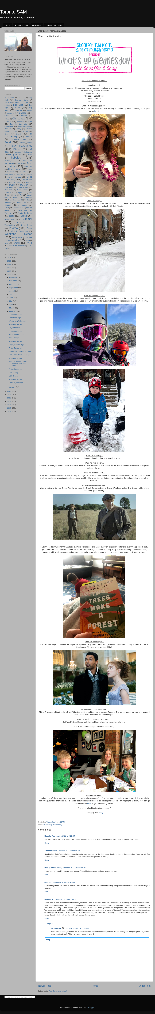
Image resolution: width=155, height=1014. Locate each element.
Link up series (14, 169)
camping (10, 113)
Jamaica (21, 163)
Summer (27, 219)
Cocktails (20, 122)
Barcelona (8, 102)
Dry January (13, 373)
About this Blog (21, 25)
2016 (9, 405)
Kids (12, 166)
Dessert (8, 129)
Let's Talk (28, 167)
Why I (27, 240)
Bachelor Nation (21, 100)
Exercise (19, 134)
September (13, 288)
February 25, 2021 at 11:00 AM (77, 928)
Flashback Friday (18, 139)
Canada (22, 113)
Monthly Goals (14, 182)
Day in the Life (18, 124)
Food (8, 142)
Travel (29, 228)
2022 (9, 271)
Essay (7, 134)
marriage (17, 177)
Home (7, 25)
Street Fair (9, 219)
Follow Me (36, 25)
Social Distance (25, 213)
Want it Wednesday (19, 231)
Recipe (8, 205)
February (13, 311)
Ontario (8, 192)
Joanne (47, 882)
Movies (29, 182)
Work (30, 243)
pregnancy (28, 197)
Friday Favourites (20, 145)
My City (24, 185)
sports (12, 216)
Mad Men (20, 174)
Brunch (29, 110)
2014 (9, 411)
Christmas (18, 118)
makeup (29, 174)
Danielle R (48, 899)
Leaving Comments (53, 25)
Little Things (23, 172)
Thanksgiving (10, 225)
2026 (9, 258)
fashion (29, 136)
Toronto (13, 228)
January (12, 387)
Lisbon (30, 169)
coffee (30, 122)
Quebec (27, 200)
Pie (21, 195)
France (29, 143)
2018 (9, 398)
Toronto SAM (13, 12)
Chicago (7, 119)
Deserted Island (24, 126)
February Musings (16, 383)
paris (30, 193)
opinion (21, 193)
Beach (17, 102)
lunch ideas (9, 174)
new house (9, 187)
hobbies (16, 157)
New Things (23, 187)
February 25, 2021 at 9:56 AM (65, 899)
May (11, 301)
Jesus (29, 163)
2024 (9, 264)
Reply (46, 843)
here (96, 111)
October (12, 284)
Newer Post (44, 985)
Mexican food (27, 180)
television (20, 222)
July (11, 294)
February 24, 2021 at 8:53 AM (74, 868)
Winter (17, 243)
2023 (9, 268)
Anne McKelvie (50, 851)
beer (26, 102)
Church (8, 121)
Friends (16, 149)
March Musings (15, 318)
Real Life (21, 202)
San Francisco (18, 208)
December (13, 277)
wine (6, 243)
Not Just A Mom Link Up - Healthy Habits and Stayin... (19, 364)
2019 (9, 395)
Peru (8, 195)
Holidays (9, 160)
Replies (50, 924)
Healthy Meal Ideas (16, 334)
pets (15, 195)
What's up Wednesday (17, 321)
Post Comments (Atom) (58, 991)
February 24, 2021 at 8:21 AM (69, 851)
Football (22, 143)
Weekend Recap (18, 234)
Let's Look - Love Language (19, 355)
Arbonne (20, 97)
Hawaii (30, 155)
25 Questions (9, 97)
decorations (9, 126)
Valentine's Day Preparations (20, 351)
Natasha (47, 836)
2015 (9, 408)
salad (7, 208)
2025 (9, 261)
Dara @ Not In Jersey (53, 868)
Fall (30, 134)
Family (14, 136)
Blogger (91, 1007)
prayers (15, 197)
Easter (14, 131)
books (17, 107)
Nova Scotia (22, 190)
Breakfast (18, 110)
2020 (9, 391)
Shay (101, 813)
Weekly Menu (17, 238)
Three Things (26, 225)
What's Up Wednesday (53, 825)
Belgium (7, 105)
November (13, 281)
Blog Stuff (18, 105)
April (11, 305)
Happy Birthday (15, 154)
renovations (23, 205)
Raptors (8, 203)
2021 (9, 274)
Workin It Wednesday (17, 246)
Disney (18, 129)
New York (8, 190)
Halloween (28, 152)
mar (9, 177)
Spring (24, 216)
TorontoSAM (56, 928)
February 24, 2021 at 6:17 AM (63, 836)
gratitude (18, 152)
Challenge (23, 115)
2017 (9, 401)
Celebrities (9, 115)
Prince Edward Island (15, 200)
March (12, 308)
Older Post (144, 985)
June (11, 298)
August (12, 291)
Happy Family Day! (16, 345)
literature (10, 172)
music (12, 185)
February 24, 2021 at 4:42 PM (63, 882)
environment (25, 131)
